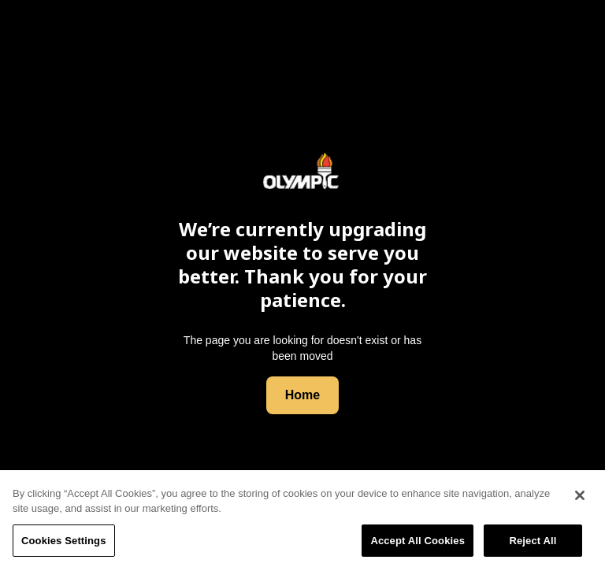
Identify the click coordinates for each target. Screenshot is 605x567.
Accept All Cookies (417, 544)
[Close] (579, 498)
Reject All (532, 544)
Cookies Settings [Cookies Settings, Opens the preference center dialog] (63, 544)
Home (302, 395)
